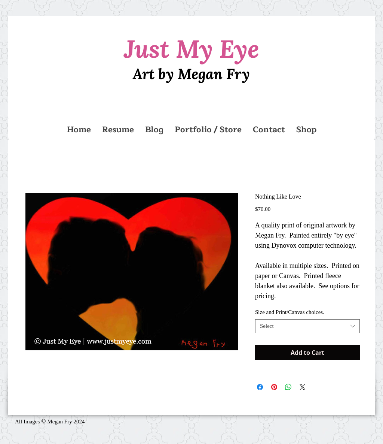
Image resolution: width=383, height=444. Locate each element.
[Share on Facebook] (259, 387)
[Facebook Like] (173, 424)
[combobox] (307, 326)
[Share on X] (302, 387)
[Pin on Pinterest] (274, 387)
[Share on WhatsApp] (288, 387)
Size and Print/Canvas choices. (289, 312)
